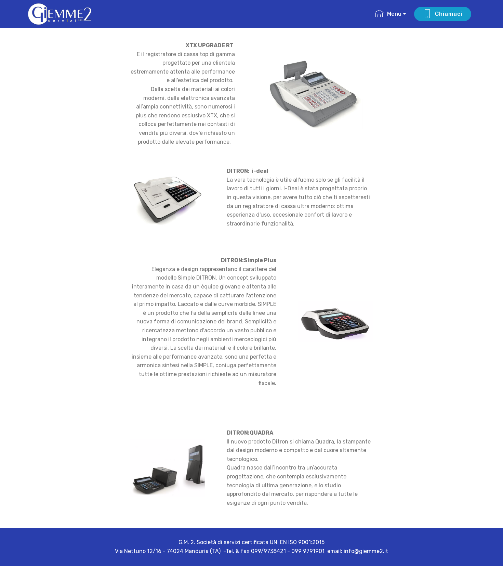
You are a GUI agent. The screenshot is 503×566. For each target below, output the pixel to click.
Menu (388, 14)
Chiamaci (442, 14)
